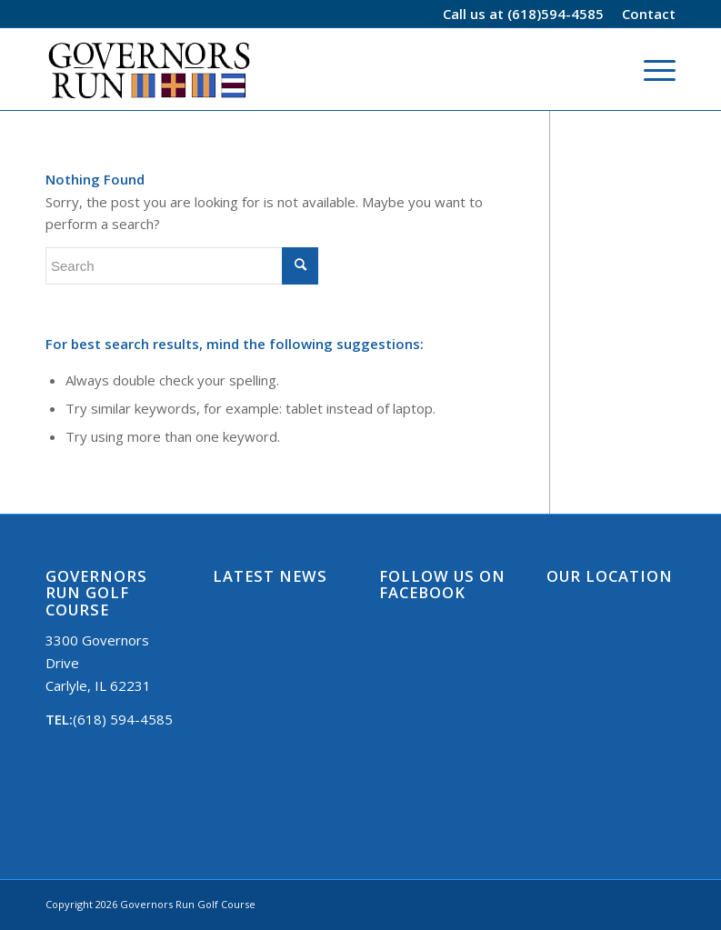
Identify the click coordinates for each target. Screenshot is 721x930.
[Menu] (651, 69)
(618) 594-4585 (123, 719)
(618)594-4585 (555, 14)
